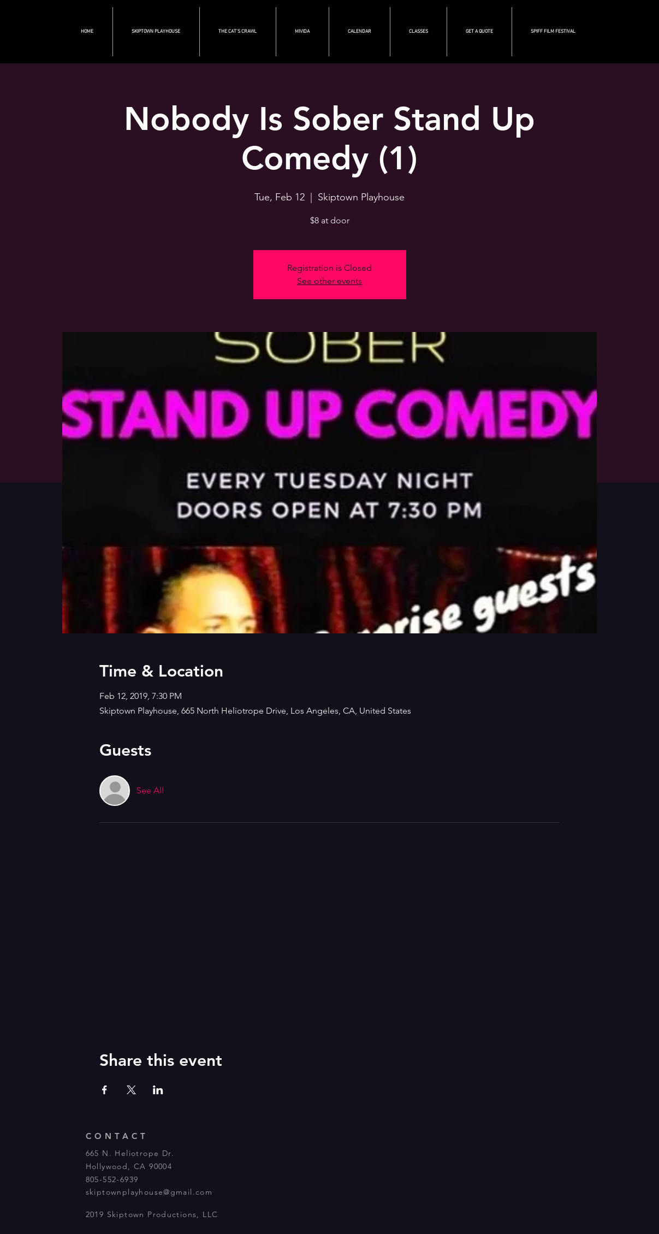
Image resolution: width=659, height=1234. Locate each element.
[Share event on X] (131, 1089)
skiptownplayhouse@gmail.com (149, 1192)
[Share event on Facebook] (104, 1089)
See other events (329, 281)
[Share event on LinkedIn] (158, 1089)
